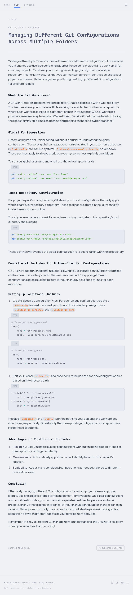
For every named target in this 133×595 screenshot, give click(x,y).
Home (7, 4)
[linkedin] (122, 582)
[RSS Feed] (127, 582)
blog (41, 582)
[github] (112, 582)
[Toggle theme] (126, 5)
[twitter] (117, 582)
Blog (17, 5)
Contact (29, 4)
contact (50, 582)
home (34, 582)
